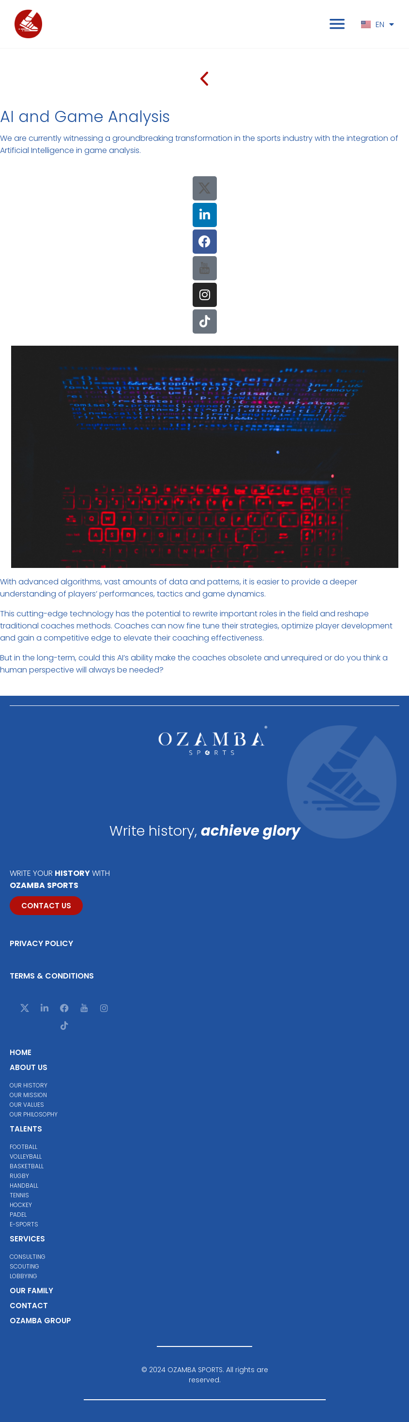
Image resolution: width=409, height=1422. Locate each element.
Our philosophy (34, 1114)
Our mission (28, 1095)
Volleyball (26, 1156)
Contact (29, 1305)
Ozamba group (40, 1320)
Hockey (21, 1205)
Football (23, 1147)
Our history (28, 1085)
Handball (24, 1185)
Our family (31, 1290)
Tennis (19, 1195)
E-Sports (24, 1224)
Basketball (27, 1166)
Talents (26, 1129)
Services (27, 1239)
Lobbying (23, 1276)
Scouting (24, 1266)
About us (28, 1067)
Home (20, 1052)
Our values (27, 1105)
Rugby (19, 1176)
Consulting (27, 1257)
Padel (18, 1214)
